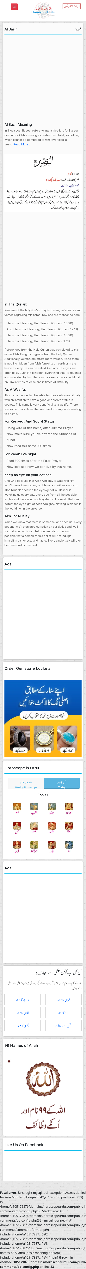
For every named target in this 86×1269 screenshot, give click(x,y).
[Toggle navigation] (14, 7)
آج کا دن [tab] (62, 783)
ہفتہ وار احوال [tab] (26, 783)
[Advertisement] (43, 79)
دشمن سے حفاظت (63, 1025)
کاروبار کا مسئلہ (22, 999)
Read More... (22, 144)
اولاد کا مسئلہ (63, 1012)
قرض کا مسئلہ (63, 999)
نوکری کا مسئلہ (22, 1025)
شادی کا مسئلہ (22, 1012)
